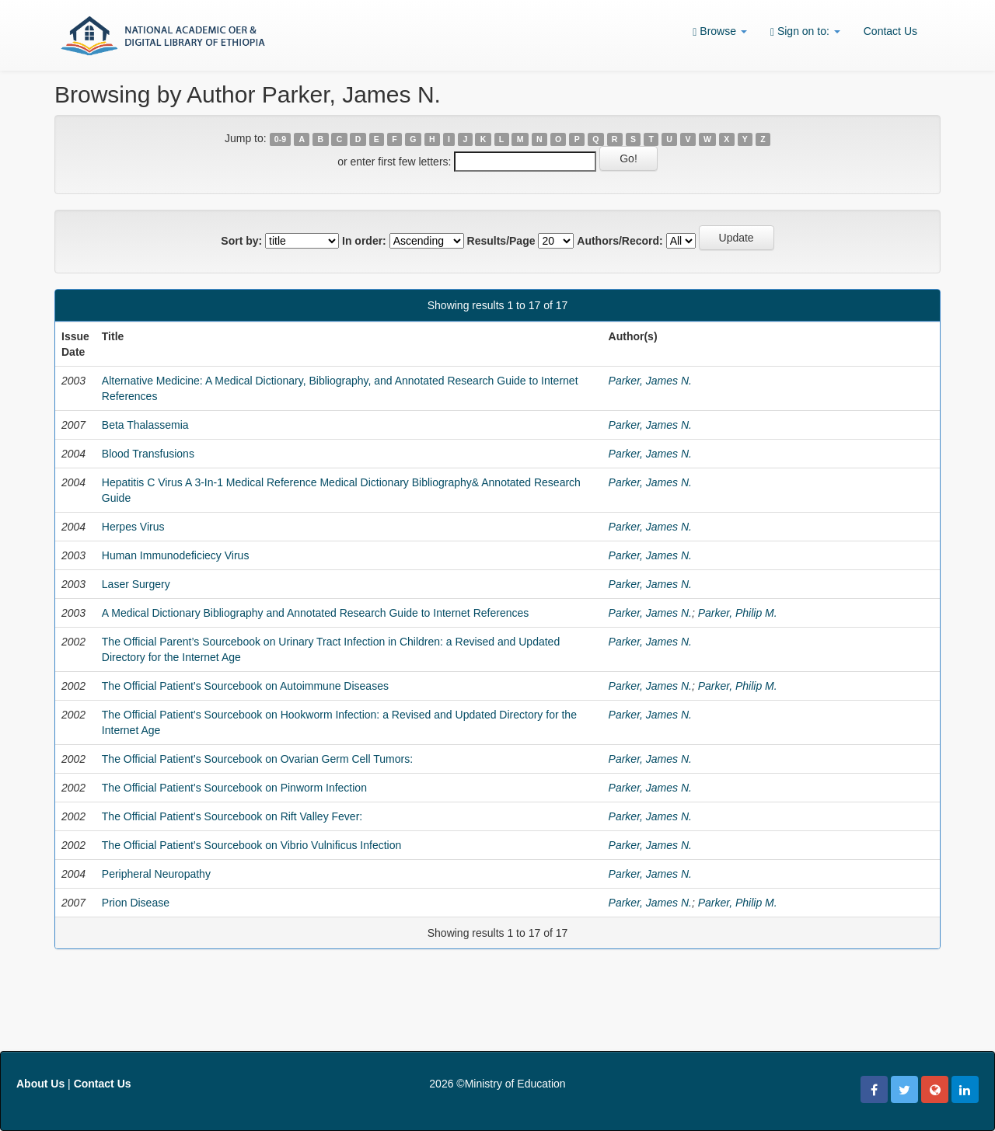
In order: (364, 241)
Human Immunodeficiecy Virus (176, 555)
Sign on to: (805, 31)
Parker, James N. (650, 380)
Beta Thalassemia (145, 425)
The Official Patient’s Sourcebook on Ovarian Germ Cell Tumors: (257, 759)
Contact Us (890, 31)
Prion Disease (135, 902)
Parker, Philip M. (737, 613)
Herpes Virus (133, 526)
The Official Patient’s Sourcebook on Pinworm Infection (234, 787)
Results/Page (501, 241)
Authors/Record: (619, 241)
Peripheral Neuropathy (156, 874)
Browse (720, 31)
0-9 (280, 139)
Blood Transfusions (148, 453)
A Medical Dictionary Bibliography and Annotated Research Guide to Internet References (315, 613)
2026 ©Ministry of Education (497, 1083)
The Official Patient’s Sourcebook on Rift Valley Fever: (232, 816)
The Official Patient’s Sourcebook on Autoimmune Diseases (245, 686)
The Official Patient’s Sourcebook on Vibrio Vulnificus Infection (251, 845)
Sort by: (241, 241)
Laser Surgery (136, 584)
